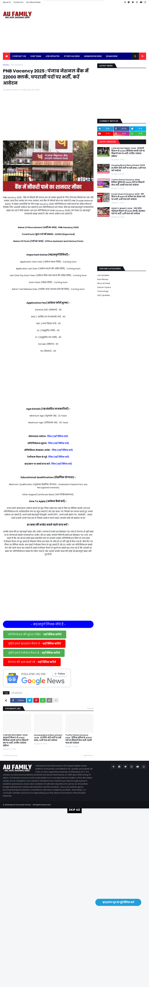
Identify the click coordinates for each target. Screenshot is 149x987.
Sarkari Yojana (104, 287)
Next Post (88, 755)
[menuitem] (6, 56)
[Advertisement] (93, 28)
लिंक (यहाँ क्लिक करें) (58, 443)
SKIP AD (74, 810)
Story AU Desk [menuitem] (72, 56)
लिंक (49, 436)
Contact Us (18, 2)
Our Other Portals (33, 2)
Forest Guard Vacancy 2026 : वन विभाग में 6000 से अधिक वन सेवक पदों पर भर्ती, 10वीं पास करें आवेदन (128, 197)
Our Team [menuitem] (35, 56)
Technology (102, 291)
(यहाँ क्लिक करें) (60, 436)
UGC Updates (103, 295)
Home (6, 64)
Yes (88, 15)
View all (90, 708)
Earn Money (102, 279)
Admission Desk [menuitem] (93, 56)
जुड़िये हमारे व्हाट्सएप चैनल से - (34, 643)
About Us (7, 2)
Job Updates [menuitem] (52, 56)
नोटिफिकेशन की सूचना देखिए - (35, 634)
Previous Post (10, 755)
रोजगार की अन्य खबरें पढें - (32, 662)
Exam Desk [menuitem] (112, 56)
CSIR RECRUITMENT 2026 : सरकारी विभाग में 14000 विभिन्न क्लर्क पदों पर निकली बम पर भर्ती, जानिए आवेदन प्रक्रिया (15, 740)
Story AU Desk (103, 283)
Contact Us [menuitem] (19, 56)
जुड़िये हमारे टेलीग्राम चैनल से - (34, 653)
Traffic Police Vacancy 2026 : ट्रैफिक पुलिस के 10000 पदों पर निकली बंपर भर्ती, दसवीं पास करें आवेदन (78, 739)
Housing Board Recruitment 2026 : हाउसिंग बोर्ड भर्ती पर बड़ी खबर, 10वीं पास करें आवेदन (48, 738)
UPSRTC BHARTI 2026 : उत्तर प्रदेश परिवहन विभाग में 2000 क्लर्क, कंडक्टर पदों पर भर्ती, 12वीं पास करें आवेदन (128, 211)
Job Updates (16, 64)
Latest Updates (107, 141)
